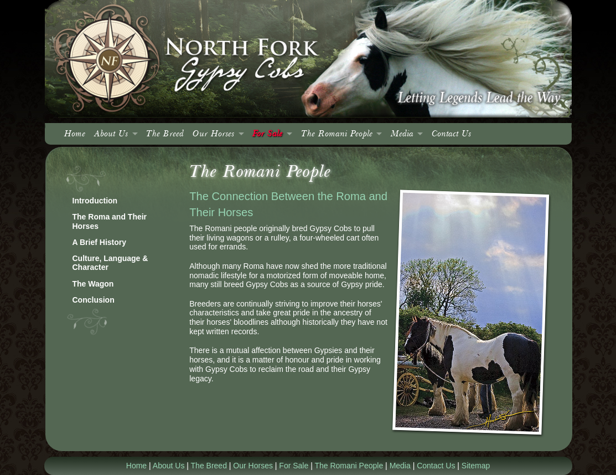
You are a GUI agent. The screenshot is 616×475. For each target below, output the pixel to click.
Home (74, 134)
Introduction (95, 200)
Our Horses (213, 134)
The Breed (165, 134)
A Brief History (100, 242)
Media (402, 134)
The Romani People (336, 134)
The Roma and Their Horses (110, 221)
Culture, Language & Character (110, 263)
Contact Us (451, 134)
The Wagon (93, 283)
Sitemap (476, 465)
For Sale (267, 134)
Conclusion (94, 299)
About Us (111, 134)
